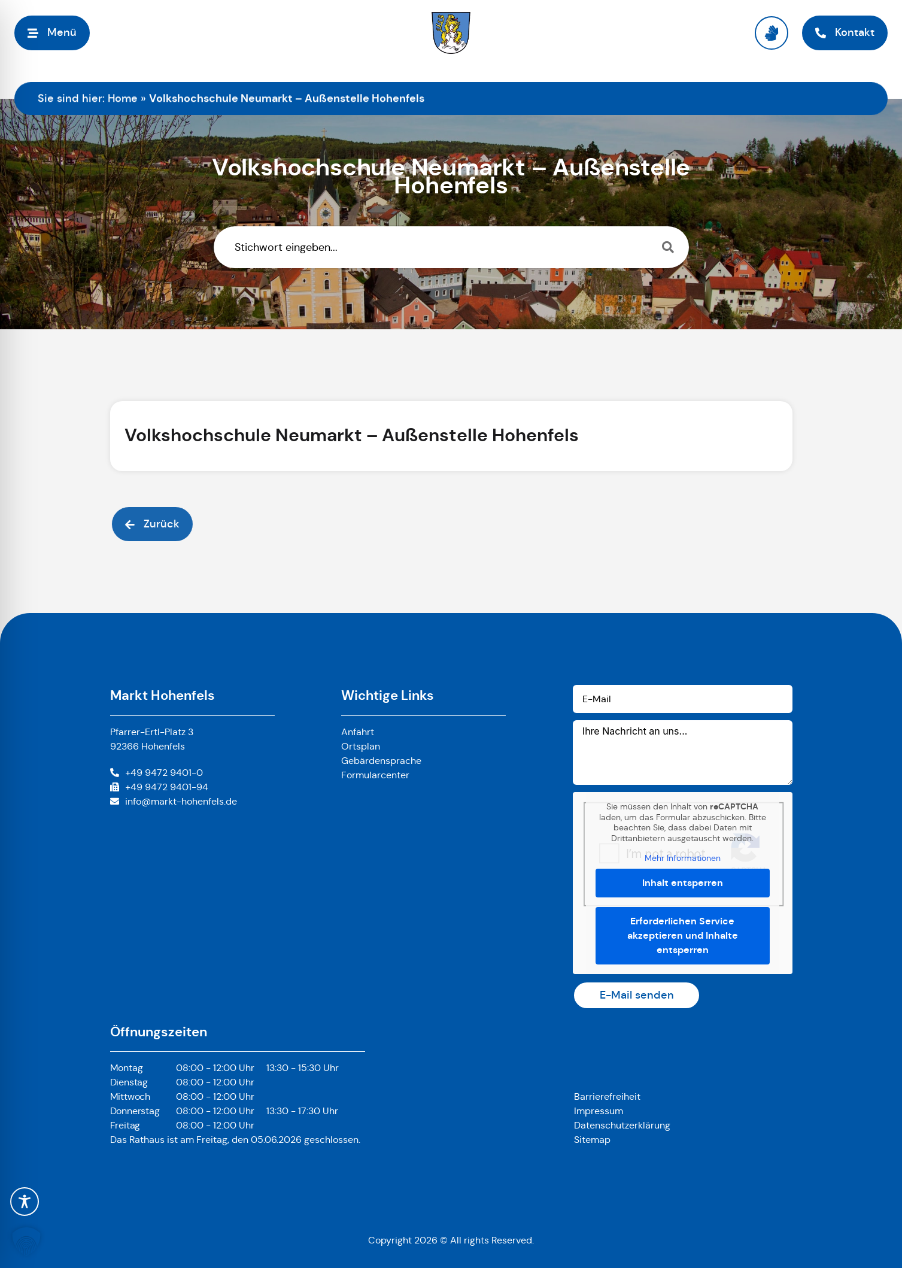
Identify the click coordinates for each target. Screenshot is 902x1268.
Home (123, 98)
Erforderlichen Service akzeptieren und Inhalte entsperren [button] (682, 935)
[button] (26, 1241)
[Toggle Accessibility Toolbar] (24, 1201)
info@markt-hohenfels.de (181, 801)
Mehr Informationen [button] (683, 858)
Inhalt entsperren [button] (682, 882)
